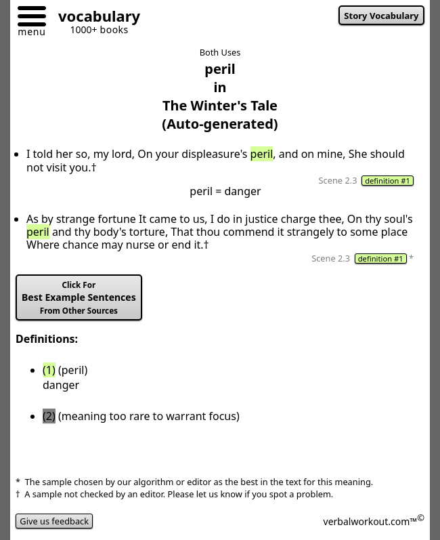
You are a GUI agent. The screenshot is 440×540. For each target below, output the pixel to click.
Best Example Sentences (79, 298)
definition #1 (387, 180)
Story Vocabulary (381, 15)
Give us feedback (54, 521)
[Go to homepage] (94, 18)
